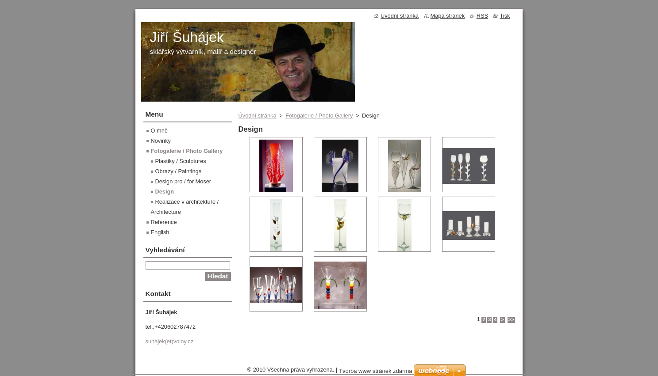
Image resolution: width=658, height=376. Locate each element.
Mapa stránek (448, 15)
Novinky (161, 140)
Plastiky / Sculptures (180, 161)
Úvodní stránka (258, 115)
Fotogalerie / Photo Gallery (319, 115)
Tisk (505, 15)
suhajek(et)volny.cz (170, 341)
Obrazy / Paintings (178, 171)
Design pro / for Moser (183, 181)
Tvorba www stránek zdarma (375, 371)
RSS (482, 15)
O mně (159, 130)
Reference (164, 222)
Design (164, 191)
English (160, 232)
